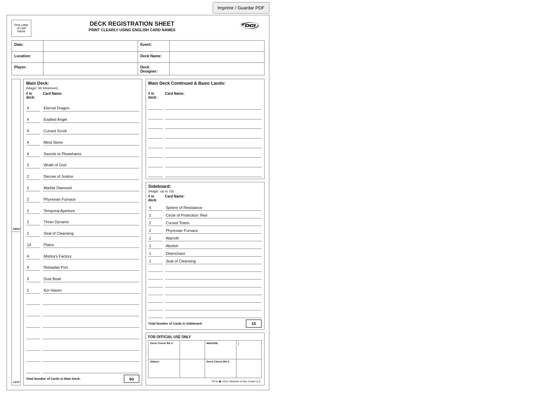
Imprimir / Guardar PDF (241, 7)
